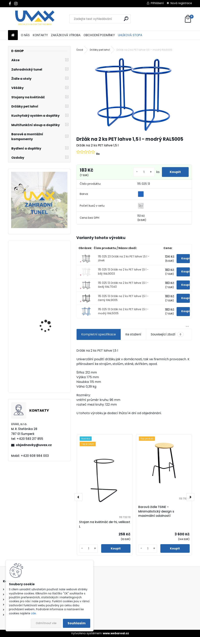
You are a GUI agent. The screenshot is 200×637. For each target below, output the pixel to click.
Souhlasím (77, 623)
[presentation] (78, 497)
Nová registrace (181, 3)
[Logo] (35, 19)
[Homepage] (13, 35)
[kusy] (144, 172)
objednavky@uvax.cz (34, 445)
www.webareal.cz (116, 633)
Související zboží (167, 334)
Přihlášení (157, 3)
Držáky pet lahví (100, 50)
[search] (126, 18)
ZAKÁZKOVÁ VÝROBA (65, 35)
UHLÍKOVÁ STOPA (130, 35)
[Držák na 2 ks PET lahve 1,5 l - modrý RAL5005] (134, 94)
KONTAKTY (40, 35)
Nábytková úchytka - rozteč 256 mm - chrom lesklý (49, 278)
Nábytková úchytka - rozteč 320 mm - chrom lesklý (50, 373)
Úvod (79, 50)
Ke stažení (133, 334)
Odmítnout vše (46, 623)
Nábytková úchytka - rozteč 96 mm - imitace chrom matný (49, 325)
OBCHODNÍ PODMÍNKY (99, 35)
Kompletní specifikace (98, 334)
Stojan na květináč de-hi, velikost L (104, 524)
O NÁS (25, 35)
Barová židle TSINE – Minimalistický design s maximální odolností (156, 511)
